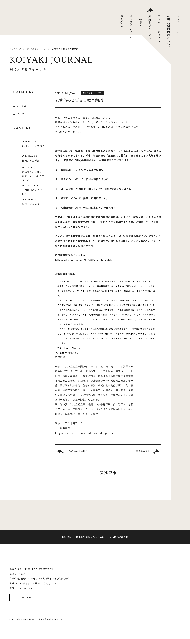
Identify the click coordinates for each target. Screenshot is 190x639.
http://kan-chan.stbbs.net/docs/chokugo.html (85, 433)
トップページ (178, 24)
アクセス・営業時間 (159, 29)
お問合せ (122, 21)
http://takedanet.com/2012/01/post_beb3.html (85, 260)
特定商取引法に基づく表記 (90, 539)
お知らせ (21, 106)
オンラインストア (131, 27)
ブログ (20, 114)
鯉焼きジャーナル (150, 27)
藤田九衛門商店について (168, 32)
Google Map (26, 607)
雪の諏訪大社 (142, 451)
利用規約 (65, 539)
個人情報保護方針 (120, 539)
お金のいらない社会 (77, 451)
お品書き (140, 21)
